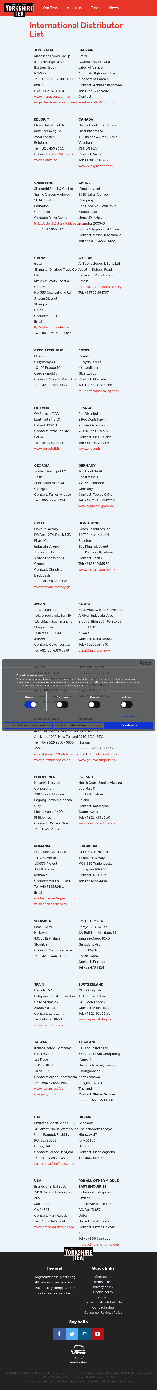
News (114, 7)
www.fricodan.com (48, 1025)
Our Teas (50, 7)
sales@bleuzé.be (62, 154)
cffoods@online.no (103, 754)
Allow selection (78, 725)
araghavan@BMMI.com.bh (98, 102)
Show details (129, 717)
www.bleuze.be (45, 160)
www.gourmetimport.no (97, 760)
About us (74, 7)
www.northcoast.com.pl (96, 823)
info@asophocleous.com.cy (100, 287)
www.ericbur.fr (89, 448)
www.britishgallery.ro (50, 904)
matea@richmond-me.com (99, 1244)
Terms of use (103, 1282)
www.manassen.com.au (52, 96)
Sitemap (103, 1297)
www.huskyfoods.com (95, 166)
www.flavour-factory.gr (52, 587)
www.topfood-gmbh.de (96, 506)
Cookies (83, 686)
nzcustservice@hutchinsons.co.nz (60, 754)
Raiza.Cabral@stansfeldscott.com (60, 223)
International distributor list (103, 1302)
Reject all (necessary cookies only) (28, 725)
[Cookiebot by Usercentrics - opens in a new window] (134, 663)
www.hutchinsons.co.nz (52, 760)
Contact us (103, 1277)
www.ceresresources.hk (96, 569)
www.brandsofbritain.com (54, 1227)
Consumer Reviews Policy (103, 1312)
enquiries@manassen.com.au (56, 102)
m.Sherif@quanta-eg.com (98, 391)
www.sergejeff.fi (46, 448)
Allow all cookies (129, 725)
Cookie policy (103, 1292)
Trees (95, 7)
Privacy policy (103, 1287)
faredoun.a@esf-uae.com (54, 1163)
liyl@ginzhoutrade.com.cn (54, 327)
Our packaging (103, 1307)
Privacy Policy (68, 686)
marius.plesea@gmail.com (54, 898)
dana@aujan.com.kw (94, 650)
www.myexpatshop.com (96, 1019)
